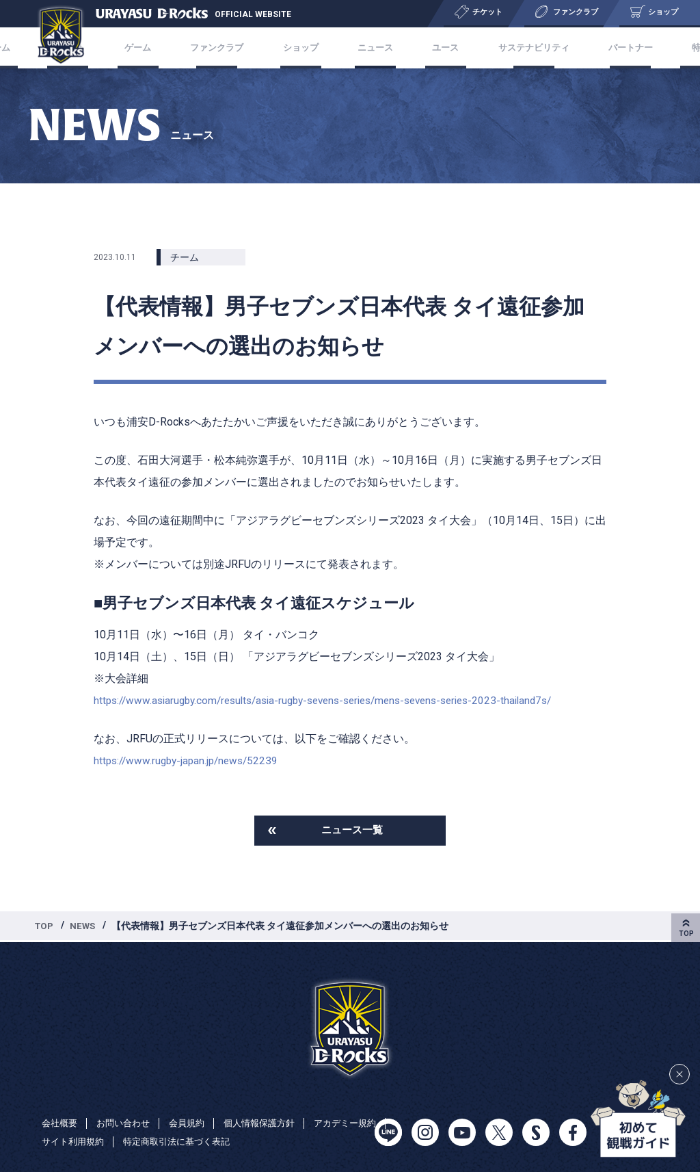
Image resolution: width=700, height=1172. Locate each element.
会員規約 (195, 1122)
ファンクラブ (244, 47)
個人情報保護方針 (271, 1122)
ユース (430, 47)
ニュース (374, 47)
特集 (644, 47)
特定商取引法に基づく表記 (271, 1141)
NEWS (85, 927)
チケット (124, 47)
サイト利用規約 (161, 1141)
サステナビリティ (504, 47)
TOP (45, 927)
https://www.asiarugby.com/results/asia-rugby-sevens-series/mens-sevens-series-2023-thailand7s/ (339, 700)
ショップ (314, 47)
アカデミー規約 (75, 1141)
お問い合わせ (128, 1122)
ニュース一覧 (352, 830)
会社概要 (61, 1122)
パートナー (588, 47)
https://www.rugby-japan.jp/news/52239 (190, 760)
